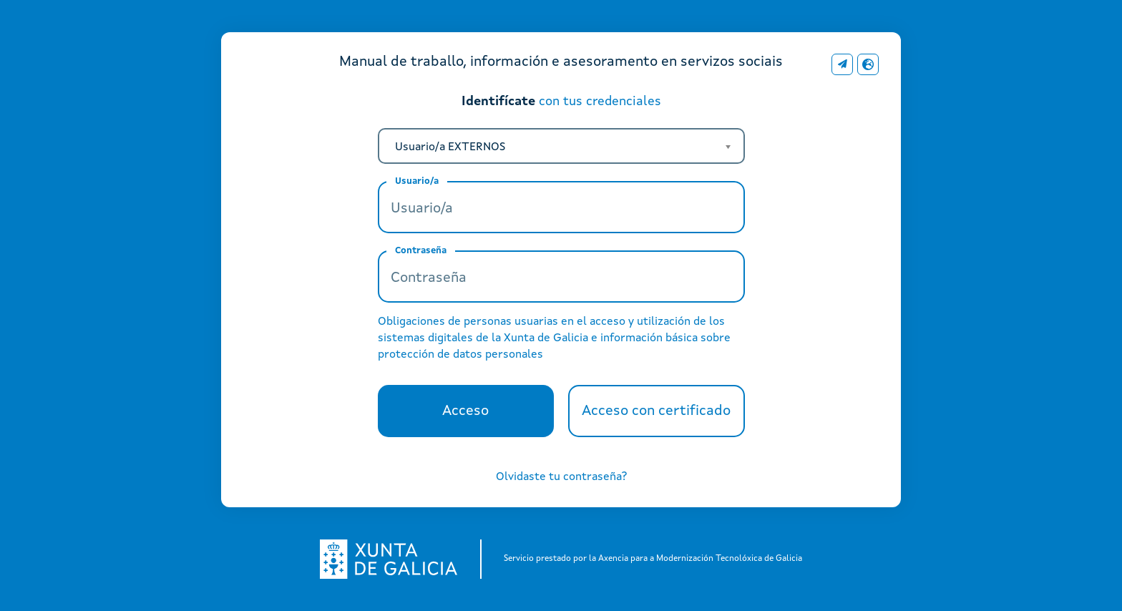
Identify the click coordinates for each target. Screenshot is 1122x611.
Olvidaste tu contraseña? (561, 477)
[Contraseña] (561, 276)
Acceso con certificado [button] (663, 416)
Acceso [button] (477, 416)
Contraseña (421, 250)
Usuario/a (417, 181)
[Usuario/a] (561, 207)
